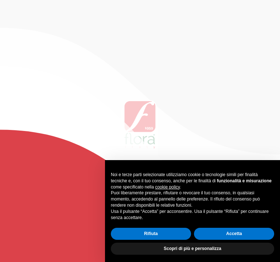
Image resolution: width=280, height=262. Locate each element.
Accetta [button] (234, 233)
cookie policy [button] (167, 187)
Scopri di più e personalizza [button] (192, 248)
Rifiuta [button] (151, 233)
